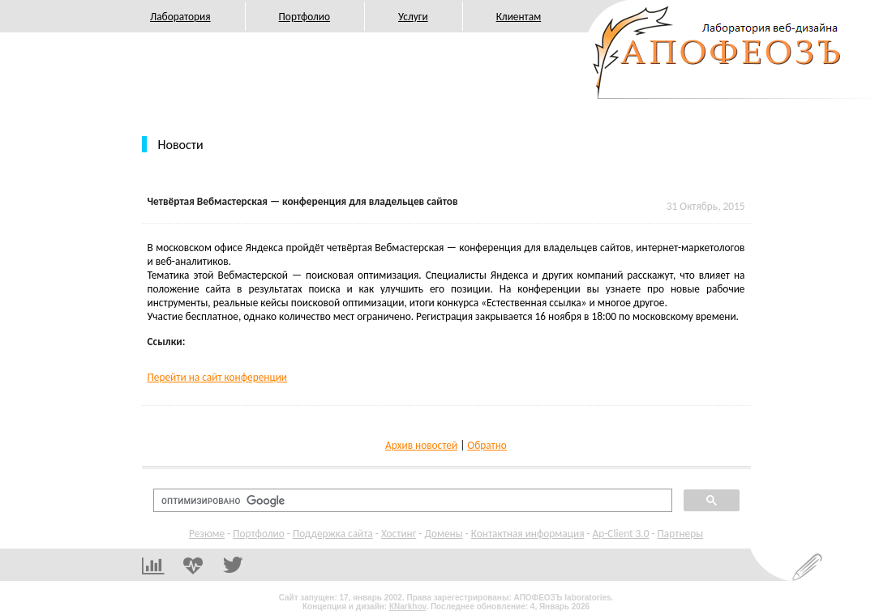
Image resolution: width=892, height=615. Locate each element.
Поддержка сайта (333, 533)
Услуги (413, 16)
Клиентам (519, 16)
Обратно (487, 445)
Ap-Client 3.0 (621, 533)
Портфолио (304, 16)
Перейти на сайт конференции (218, 377)
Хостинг (398, 533)
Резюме (207, 533)
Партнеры (680, 533)
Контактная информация (528, 533)
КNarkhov (407, 606)
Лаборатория (180, 16)
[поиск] (411, 500)
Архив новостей (421, 445)
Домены (443, 533)
